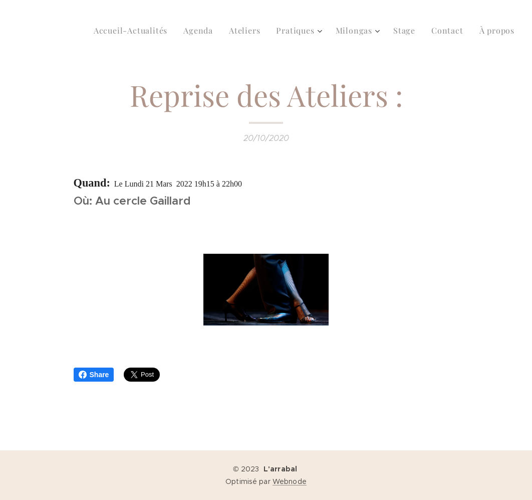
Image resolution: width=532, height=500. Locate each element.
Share (94, 375)
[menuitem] (133, 30)
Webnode (290, 481)
